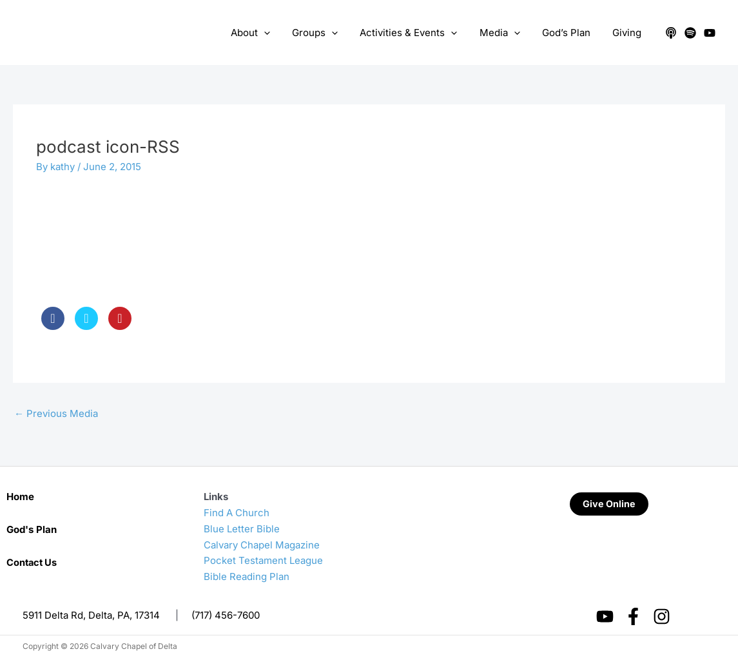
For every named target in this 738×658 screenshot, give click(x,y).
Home (20, 496)
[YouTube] (709, 33)
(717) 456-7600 (225, 615)
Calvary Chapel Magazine (262, 545)
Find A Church (236, 513)
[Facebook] (633, 616)
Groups (327, 32)
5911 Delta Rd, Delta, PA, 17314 (91, 615)
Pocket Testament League (263, 560)
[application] (279, 32)
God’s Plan (570, 32)
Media (506, 32)
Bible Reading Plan (246, 576)
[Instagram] (661, 616)
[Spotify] (690, 33)
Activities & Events (418, 32)
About (265, 32)
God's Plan (31, 529)
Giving (628, 32)
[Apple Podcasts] (671, 33)
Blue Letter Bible (242, 529)
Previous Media (56, 413)
